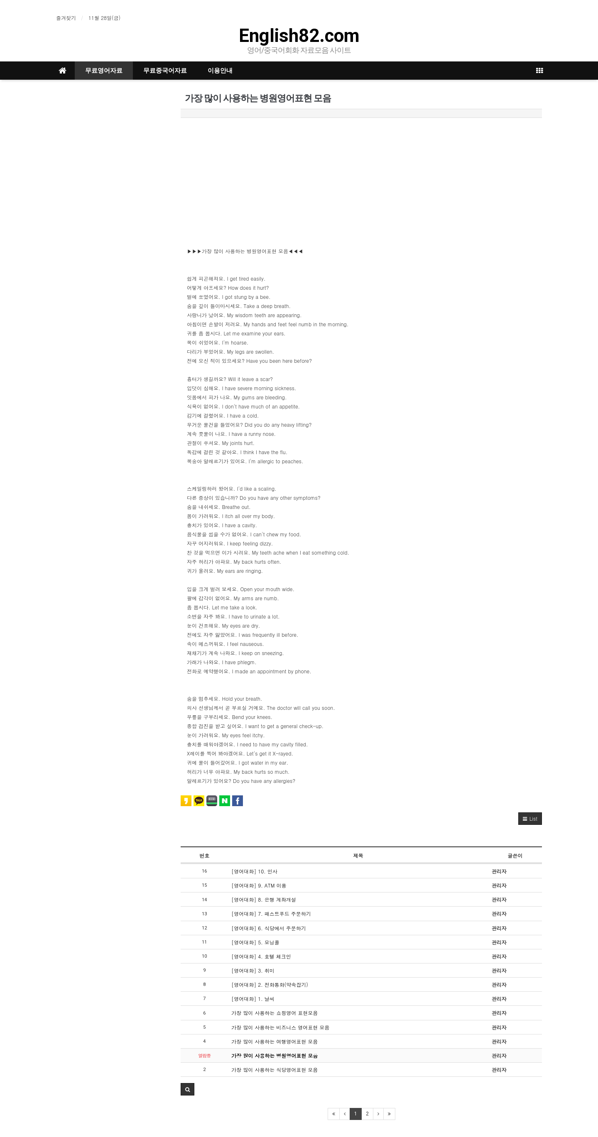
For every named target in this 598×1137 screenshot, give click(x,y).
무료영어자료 (104, 70)
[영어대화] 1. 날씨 (252, 998)
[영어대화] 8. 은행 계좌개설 (263, 899)
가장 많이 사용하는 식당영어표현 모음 (274, 1069)
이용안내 (220, 70)
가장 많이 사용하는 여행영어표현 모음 (274, 1041)
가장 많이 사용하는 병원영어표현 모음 (274, 1055)
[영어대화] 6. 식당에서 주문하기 (268, 928)
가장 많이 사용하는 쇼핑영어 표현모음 (274, 1012)
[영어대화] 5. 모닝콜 (255, 942)
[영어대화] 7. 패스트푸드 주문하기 (271, 913)
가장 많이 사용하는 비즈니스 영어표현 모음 (280, 1027)
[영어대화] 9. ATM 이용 (258, 885)
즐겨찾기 (66, 17)
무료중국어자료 (165, 70)
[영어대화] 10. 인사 (254, 871)
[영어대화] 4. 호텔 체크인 (261, 956)
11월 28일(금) (104, 17)
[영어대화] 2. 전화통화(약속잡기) (269, 984)
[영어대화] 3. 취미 (252, 970)
